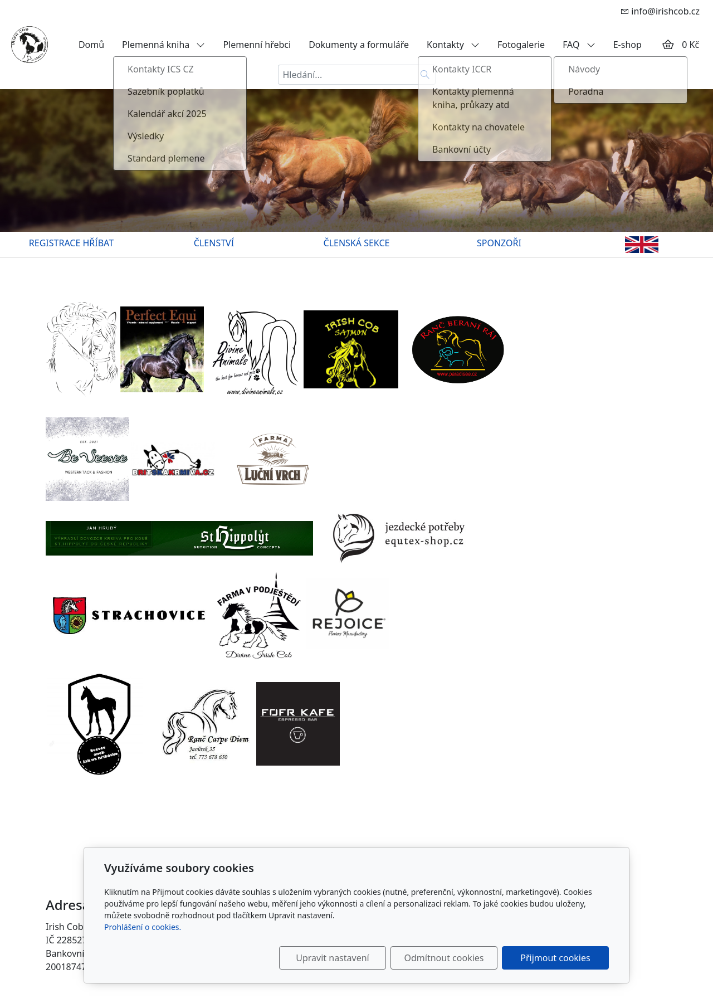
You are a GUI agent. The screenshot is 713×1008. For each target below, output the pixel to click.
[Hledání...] (346, 75)
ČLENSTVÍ (214, 243)
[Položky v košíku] (668, 44)
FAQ (579, 44)
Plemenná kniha (163, 44)
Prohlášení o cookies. (142, 927)
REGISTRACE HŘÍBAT (71, 243)
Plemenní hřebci (257, 44)
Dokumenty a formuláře (359, 44)
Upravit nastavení (332, 958)
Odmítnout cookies (444, 958)
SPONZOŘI (499, 243)
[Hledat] (425, 75)
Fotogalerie (521, 44)
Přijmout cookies (555, 958)
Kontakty (453, 44)
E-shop (627, 44)
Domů (91, 44)
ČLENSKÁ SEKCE (357, 243)
